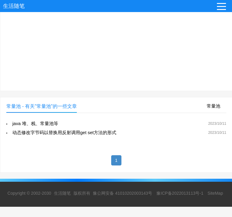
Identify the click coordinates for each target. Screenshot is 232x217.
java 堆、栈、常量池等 (35, 123)
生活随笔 (14, 6)
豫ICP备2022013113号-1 (179, 193)
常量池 (213, 105)
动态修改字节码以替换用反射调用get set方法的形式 (64, 132)
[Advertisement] (116, 48)
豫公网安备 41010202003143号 (122, 193)
